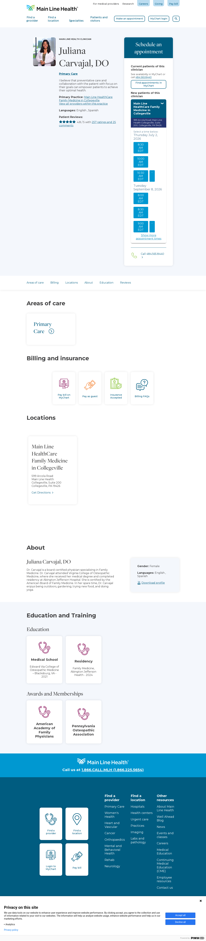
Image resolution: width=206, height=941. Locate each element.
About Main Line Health (165, 808)
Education (106, 282)
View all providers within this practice (83, 103)
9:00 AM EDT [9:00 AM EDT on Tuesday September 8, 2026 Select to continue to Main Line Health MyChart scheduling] (141, 226)
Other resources (165, 798)
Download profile (161, 582)
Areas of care (35, 282)
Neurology (112, 866)
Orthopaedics (115, 840)
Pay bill (173, 3)
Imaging (137, 832)
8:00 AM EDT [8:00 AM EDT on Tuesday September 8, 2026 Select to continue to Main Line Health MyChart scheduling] (141, 198)
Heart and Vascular (112, 825)
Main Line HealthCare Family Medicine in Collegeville (86, 99)
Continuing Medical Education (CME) (165, 865)
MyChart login (158, 18)
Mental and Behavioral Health (113, 849)
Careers (143, 3)
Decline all (180, 922)
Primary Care (68, 73)
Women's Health (112, 815)
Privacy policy (11, 930)
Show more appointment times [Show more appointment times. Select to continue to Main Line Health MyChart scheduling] (148, 237)
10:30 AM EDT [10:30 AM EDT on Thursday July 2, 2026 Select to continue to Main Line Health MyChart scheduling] (140, 176)
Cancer (110, 833)
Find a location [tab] (53, 19)
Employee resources (164, 879)
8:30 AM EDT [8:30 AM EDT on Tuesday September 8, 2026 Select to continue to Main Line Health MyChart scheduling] (141, 212)
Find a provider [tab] (32, 19)
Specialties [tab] (76, 20)
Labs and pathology (138, 840)
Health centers (142, 813)
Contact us (165, 888)
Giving (158, 3)
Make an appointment (129, 18)
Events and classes (165, 835)
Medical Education (164, 851)
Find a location (138, 798)
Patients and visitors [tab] (99, 19)
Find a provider (112, 798)
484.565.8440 (144, 77)
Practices (137, 826)
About (88, 282)
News (161, 827)
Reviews (125, 282)
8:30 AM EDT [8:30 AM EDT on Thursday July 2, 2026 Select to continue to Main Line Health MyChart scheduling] (141, 147)
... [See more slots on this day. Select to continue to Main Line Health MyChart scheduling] (152, 171)
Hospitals (137, 806)
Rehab (109, 860)
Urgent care (139, 819)
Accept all (180, 915)
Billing (54, 282)
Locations (71, 282)
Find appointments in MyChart (149, 84)
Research (128, 3)
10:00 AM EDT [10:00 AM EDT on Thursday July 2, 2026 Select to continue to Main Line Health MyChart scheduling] (140, 162)
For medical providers (106, 3)
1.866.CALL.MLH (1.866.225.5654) (112, 770)
